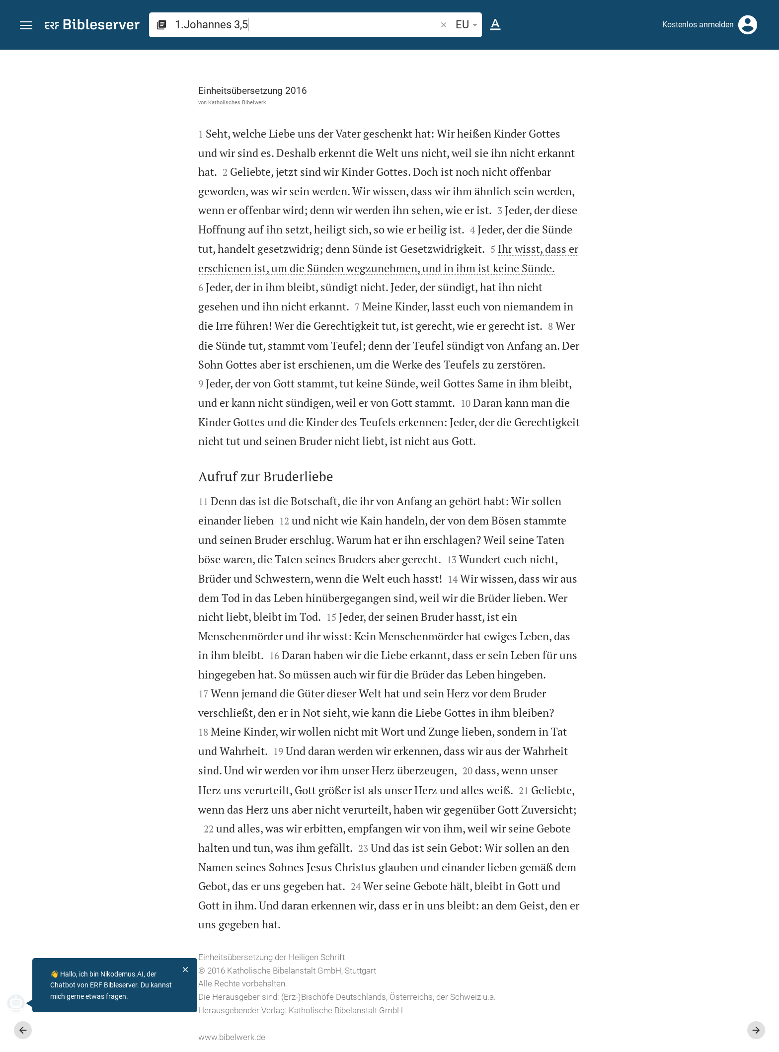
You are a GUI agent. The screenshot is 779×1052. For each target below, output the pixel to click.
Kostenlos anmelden (698, 24)
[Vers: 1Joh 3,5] (658, 68)
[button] (26, 25)
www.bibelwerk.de (120, 1037)
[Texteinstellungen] (495, 24)
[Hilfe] (763, 89)
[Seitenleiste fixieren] (561, 59)
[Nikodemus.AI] (23, 1003)
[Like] (583, 89)
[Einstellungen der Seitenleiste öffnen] (747, 89)
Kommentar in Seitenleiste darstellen (659, 322)
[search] (306, 24)
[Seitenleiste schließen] (561, 560)
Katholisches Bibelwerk (125, 102)
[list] (673, 366)
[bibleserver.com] (92, 26)
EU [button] (468, 24)
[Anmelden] (747, 24)
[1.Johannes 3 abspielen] (673, 534)
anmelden (638, 144)
